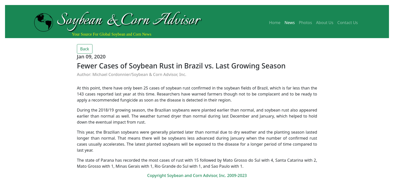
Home (275, 22)
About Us (324, 22)
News (289, 22)
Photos (305, 22)
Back (84, 49)
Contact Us (347, 22)
